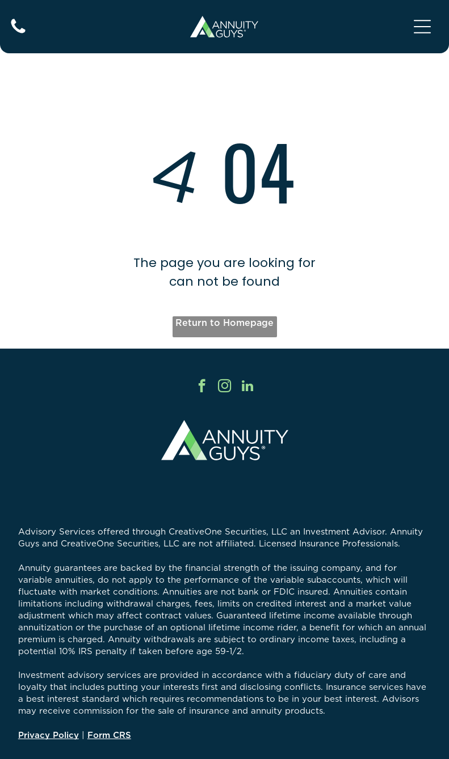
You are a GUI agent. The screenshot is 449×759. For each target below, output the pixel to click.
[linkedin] (247, 387)
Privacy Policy (48, 735)
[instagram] (224, 387)
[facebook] (202, 387)
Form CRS (109, 735)
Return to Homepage (224, 322)
